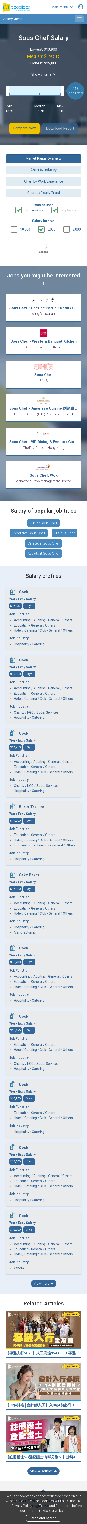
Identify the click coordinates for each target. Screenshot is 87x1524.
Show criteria (43, 74)
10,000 (25, 229)
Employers (69, 210)
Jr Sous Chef (64, 533)
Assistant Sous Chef (43, 553)
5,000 (51, 229)
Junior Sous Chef (43, 522)
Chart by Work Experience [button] (43, 181)
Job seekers (34, 210)
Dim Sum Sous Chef (43, 543)
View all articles (43, 1471)
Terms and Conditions (55, 1506)
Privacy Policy (21, 1506)
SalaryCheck (12, 19)
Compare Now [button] (24, 128)
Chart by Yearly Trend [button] (43, 192)
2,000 (77, 229)
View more (44, 1283)
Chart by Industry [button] (44, 169)
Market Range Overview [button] (43, 158)
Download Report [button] (60, 128)
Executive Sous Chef (29, 533)
